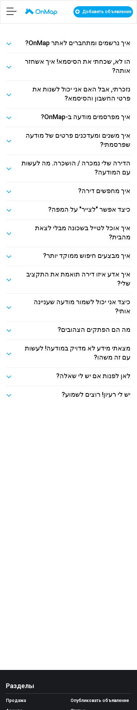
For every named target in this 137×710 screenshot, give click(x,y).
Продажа (16, 700)
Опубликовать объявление (100, 700)
